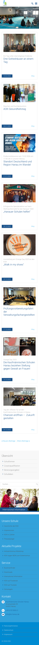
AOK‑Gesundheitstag (19, 107)
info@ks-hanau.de (12, 614)
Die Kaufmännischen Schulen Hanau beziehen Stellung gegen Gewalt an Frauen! (19, 363)
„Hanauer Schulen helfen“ (19, 208)
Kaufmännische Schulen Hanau (17, 602)
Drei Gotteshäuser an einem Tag (19, 59)
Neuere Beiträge (8, 441)
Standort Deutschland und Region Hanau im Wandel (19, 160)
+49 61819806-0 (12, 610)
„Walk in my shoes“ (19, 261)
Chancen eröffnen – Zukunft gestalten (19, 413)
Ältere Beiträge (23, 441)
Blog (32, 76)
